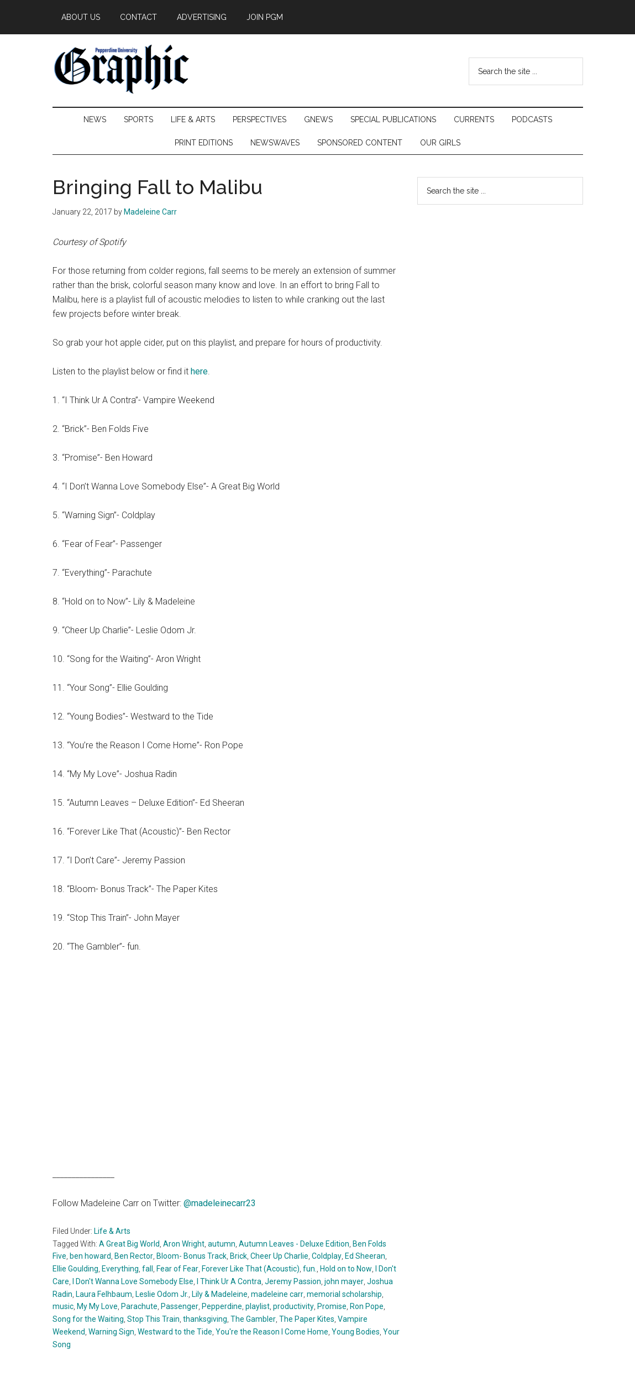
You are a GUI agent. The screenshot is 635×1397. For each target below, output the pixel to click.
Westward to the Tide (175, 1331)
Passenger (179, 1306)
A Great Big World (129, 1243)
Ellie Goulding (75, 1268)
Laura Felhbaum (104, 1294)
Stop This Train (153, 1319)
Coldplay (327, 1256)
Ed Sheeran (365, 1256)
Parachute (139, 1306)
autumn (221, 1243)
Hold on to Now (346, 1268)
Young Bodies (356, 1331)
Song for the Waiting (88, 1319)
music (63, 1306)
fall (147, 1268)
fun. (310, 1268)
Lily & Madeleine (220, 1294)
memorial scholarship (344, 1294)
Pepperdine (222, 1306)
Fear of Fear (177, 1268)
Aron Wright (183, 1243)
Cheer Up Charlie (279, 1256)
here (199, 371)
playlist (257, 1306)
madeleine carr (277, 1294)
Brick (238, 1256)
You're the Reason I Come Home (272, 1331)
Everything (120, 1268)
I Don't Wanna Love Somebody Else (132, 1281)
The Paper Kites (306, 1319)
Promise (332, 1306)
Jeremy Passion (293, 1281)
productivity (293, 1306)
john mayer (344, 1281)
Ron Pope (367, 1306)
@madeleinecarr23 (219, 1203)
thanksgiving (205, 1319)
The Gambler (253, 1319)
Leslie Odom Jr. (161, 1294)
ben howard (90, 1256)
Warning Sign (111, 1331)
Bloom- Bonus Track (191, 1256)
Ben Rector (133, 1256)
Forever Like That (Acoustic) (251, 1268)
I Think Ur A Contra (229, 1281)
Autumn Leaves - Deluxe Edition (294, 1243)
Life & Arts (112, 1231)
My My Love (97, 1306)
